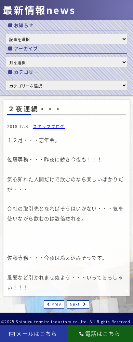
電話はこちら (99, 333)
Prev (56, 304)
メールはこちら (33, 333)
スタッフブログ (49, 126)
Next (74, 304)
